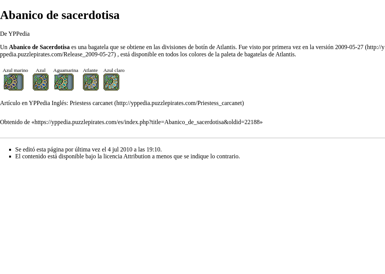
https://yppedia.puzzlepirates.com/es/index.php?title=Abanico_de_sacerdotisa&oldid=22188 (147, 122)
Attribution (137, 156)
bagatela (98, 47)
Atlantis (226, 47)
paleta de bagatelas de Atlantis (258, 54)
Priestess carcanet (91, 103)
